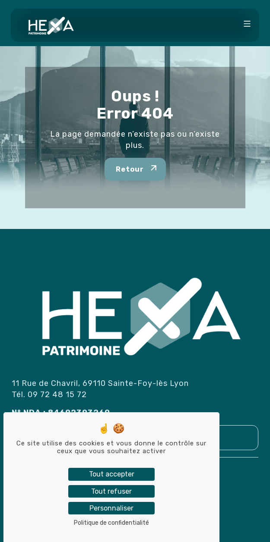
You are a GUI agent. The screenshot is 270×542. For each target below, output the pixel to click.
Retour (130, 169)
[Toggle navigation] (247, 25)
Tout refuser (111, 491)
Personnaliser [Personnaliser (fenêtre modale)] (111, 508)
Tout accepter (111, 474)
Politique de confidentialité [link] (111, 522)
